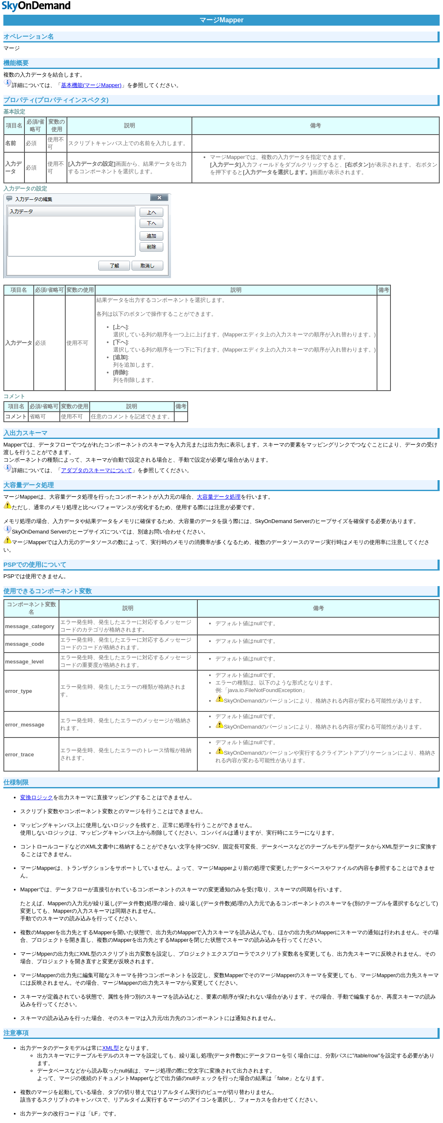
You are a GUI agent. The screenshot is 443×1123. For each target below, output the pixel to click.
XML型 (110, 1048)
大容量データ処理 (219, 497)
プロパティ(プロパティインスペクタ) (56, 99)
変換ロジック (36, 797)
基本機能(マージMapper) (91, 85)
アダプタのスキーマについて (96, 470)
